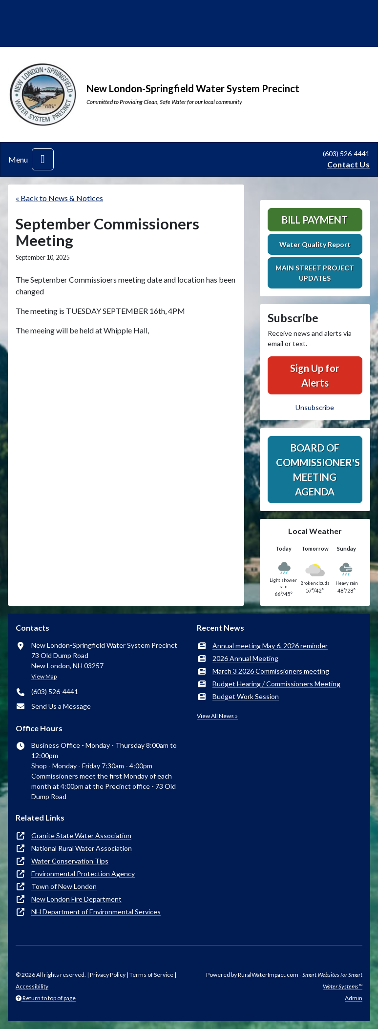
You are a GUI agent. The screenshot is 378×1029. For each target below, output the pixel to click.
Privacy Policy (108, 974)
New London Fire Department (76, 899)
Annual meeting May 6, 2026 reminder (270, 645)
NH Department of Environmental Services (96, 911)
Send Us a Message (61, 706)
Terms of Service (151, 974)
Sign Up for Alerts (314, 375)
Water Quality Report (315, 244)
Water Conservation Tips (69, 861)
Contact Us (348, 164)
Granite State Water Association (81, 835)
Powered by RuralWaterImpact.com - (284, 980)
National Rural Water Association (81, 848)
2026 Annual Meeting (245, 658)
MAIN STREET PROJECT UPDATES (314, 273)
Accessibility (32, 986)
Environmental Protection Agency (83, 873)
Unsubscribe (314, 407)
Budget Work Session (245, 696)
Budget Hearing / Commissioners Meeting (276, 683)
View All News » (217, 716)
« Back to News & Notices (59, 198)
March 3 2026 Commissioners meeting (270, 671)
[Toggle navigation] (43, 159)
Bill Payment (315, 220)
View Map (44, 676)
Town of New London (64, 886)
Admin (353, 998)
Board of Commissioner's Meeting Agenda (318, 469)
